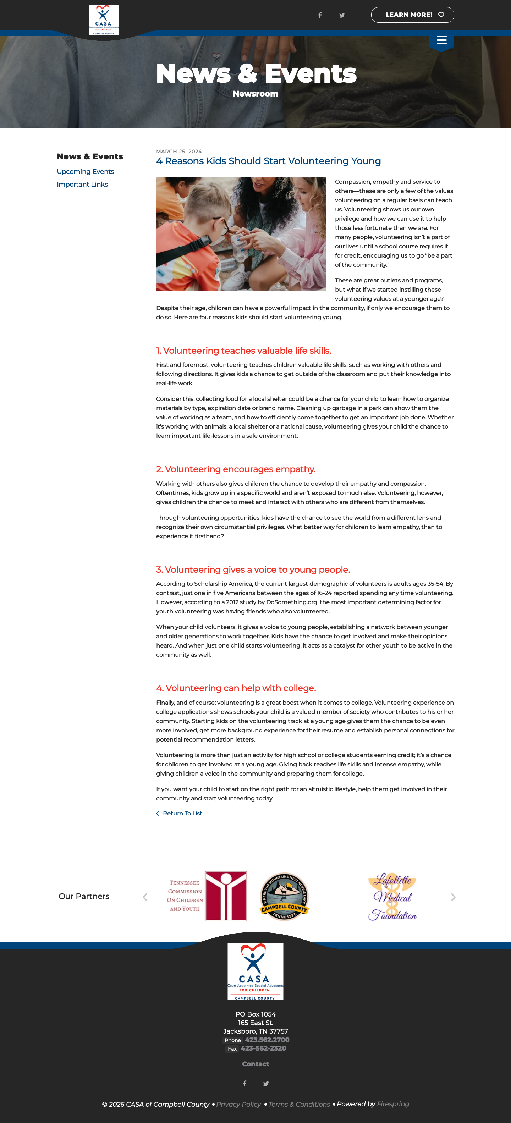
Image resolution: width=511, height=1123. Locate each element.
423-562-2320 (263, 1048)
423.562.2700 (267, 1040)
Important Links (82, 184)
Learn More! (409, 14)
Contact (255, 1064)
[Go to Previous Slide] (145, 897)
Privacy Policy (238, 1104)
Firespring (393, 1104)
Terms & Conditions (299, 1104)
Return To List (181, 813)
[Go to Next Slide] (453, 897)
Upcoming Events (85, 172)
